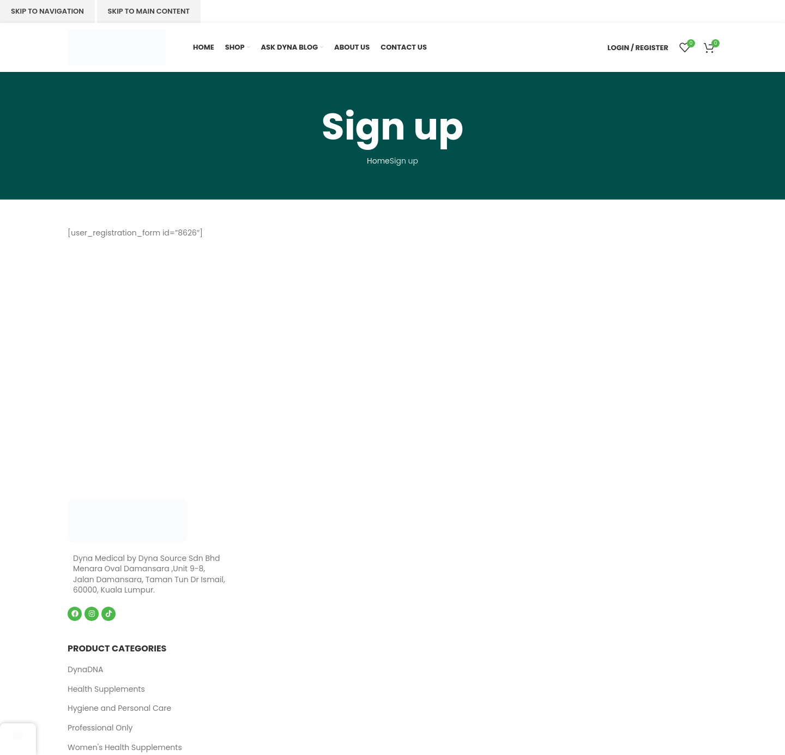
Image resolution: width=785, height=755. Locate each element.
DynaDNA (85, 669)
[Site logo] (117, 46)
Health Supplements (106, 689)
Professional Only (100, 727)
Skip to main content (149, 11)
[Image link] (128, 519)
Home (378, 160)
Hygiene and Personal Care (119, 708)
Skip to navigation (47, 11)
